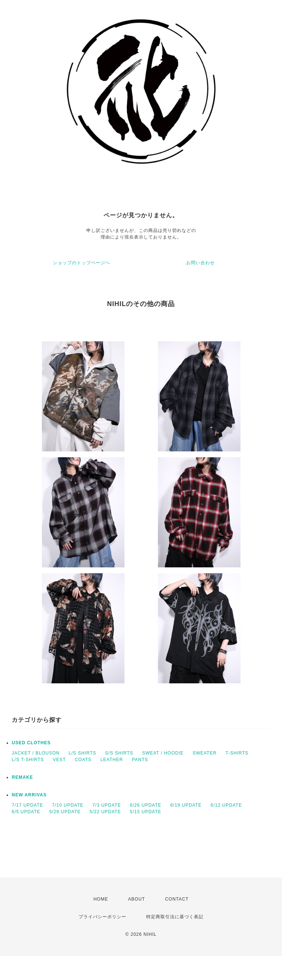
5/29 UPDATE (64, 811)
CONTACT (176, 899)
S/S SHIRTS (119, 753)
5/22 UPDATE (105, 811)
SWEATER (204, 753)
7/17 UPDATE (27, 805)
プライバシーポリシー (102, 916)
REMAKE (22, 777)
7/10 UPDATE (67, 805)
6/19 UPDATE (186, 805)
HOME (100, 899)
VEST (59, 759)
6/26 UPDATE (145, 805)
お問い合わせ (200, 262)
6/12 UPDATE (226, 805)
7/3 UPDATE (107, 805)
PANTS (140, 759)
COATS (83, 759)
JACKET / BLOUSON (35, 753)
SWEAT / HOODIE (163, 753)
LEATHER (111, 759)
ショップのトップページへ (81, 262)
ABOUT (136, 899)
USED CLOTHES (31, 742)
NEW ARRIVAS (29, 794)
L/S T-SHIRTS (28, 759)
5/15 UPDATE (145, 811)
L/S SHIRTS (82, 753)
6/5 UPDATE (26, 811)
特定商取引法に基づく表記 (174, 916)
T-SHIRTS (236, 753)
